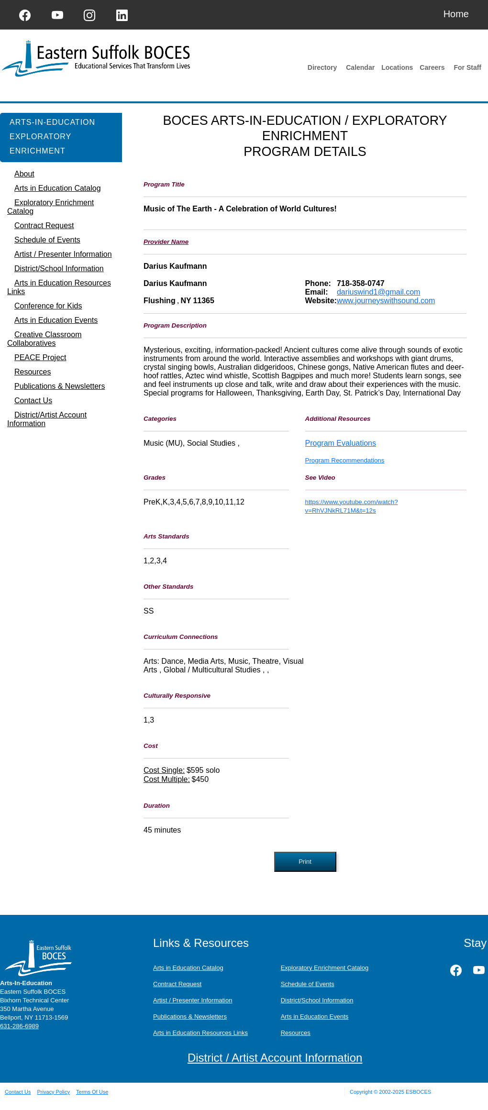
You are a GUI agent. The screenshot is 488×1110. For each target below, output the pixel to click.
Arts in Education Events (315, 1016)
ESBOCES (418, 1092)
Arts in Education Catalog (188, 967)
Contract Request (177, 984)
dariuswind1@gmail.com (379, 292)
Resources (296, 1032)
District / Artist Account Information (275, 1057)
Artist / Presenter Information (192, 1000)
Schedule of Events (307, 984)
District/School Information (317, 1000)
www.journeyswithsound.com (386, 301)
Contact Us (18, 1092)
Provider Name (166, 241)
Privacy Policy (53, 1092)
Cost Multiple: (167, 779)
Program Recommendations (345, 460)
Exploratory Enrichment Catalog (325, 967)
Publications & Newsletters (190, 1016)
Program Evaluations (341, 443)
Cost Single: (164, 770)
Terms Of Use (92, 1092)
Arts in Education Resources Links (200, 1032)
